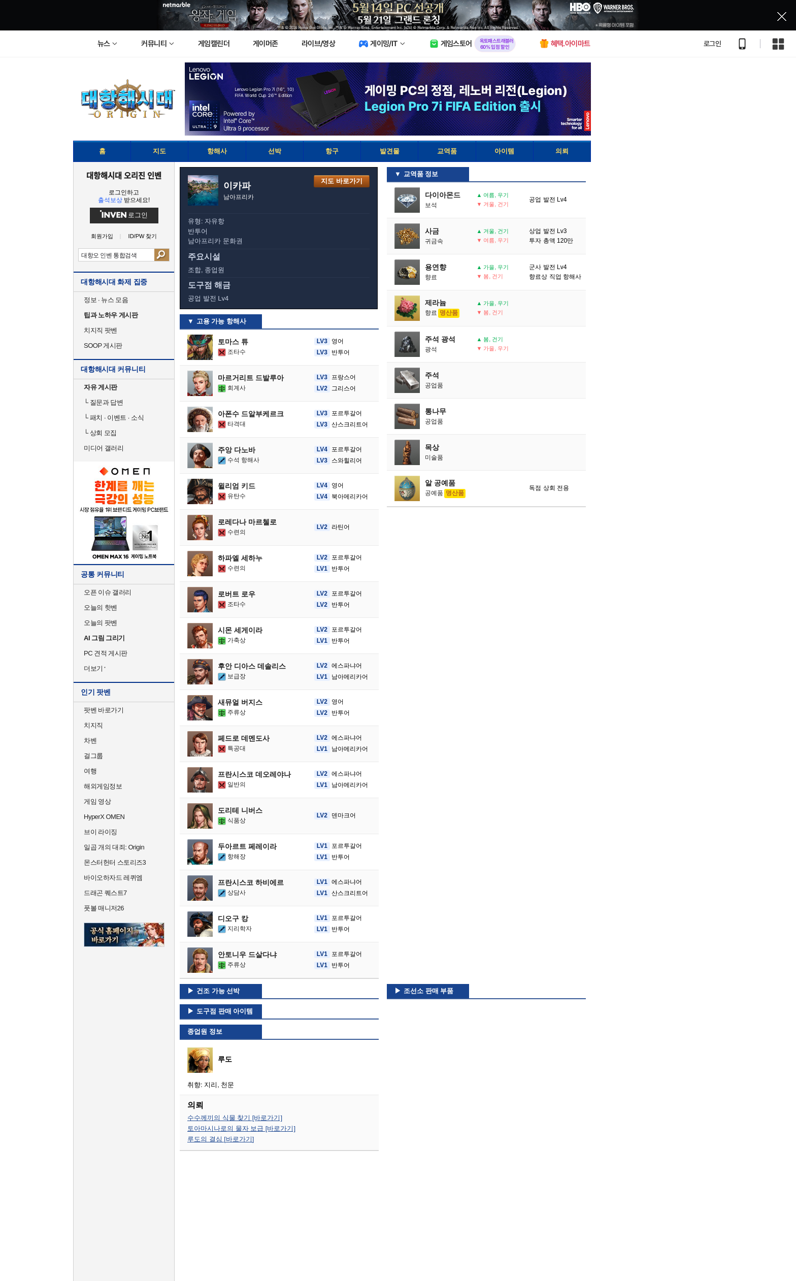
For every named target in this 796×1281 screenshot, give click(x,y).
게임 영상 (97, 801)
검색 (161, 255)
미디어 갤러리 (103, 448)
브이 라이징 (100, 832)
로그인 (712, 44)
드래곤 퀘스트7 (105, 893)
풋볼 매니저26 (104, 908)
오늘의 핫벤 (100, 607)
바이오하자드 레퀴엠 (113, 877)
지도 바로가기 (341, 181)
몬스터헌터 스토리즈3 (115, 862)
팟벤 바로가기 (103, 710)
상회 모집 (100, 433)
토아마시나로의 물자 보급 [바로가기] (241, 1128)
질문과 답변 (103, 402)
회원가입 (102, 236)
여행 (90, 771)
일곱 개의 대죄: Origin (114, 847)
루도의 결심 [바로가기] (220, 1139)
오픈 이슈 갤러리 (107, 592)
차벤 (90, 740)
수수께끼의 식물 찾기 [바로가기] (234, 1118)
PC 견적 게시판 (105, 653)
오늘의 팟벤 (100, 622)
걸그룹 (93, 755)
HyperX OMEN (104, 816)
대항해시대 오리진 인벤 (123, 175)
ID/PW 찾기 (142, 236)
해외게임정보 (103, 786)
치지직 (93, 725)
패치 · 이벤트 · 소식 (114, 417)
